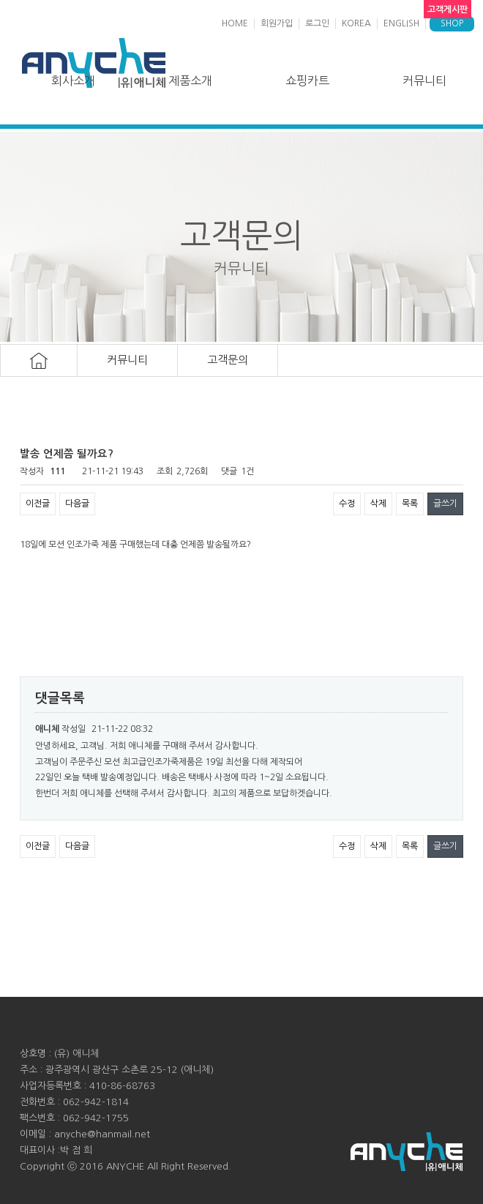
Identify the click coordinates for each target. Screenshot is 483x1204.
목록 (410, 503)
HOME (235, 23)
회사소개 (73, 80)
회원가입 (277, 23)
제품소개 (190, 80)
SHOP (452, 23)
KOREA (356, 23)
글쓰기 (445, 503)
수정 (347, 503)
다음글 (77, 503)
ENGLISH (401, 23)
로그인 (317, 23)
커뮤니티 (424, 80)
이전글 (38, 503)
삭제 (378, 503)
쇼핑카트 (307, 80)
